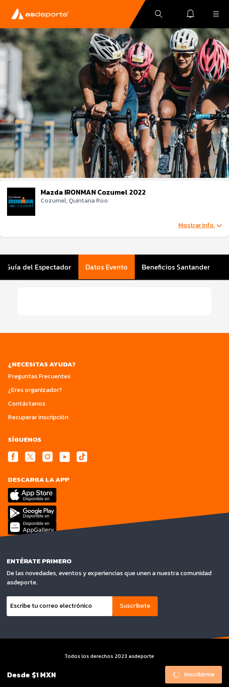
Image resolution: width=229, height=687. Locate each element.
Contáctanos (26, 403)
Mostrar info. (200, 225)
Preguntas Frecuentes (39, 376)
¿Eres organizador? (35, 390)
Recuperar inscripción (38, 417)
